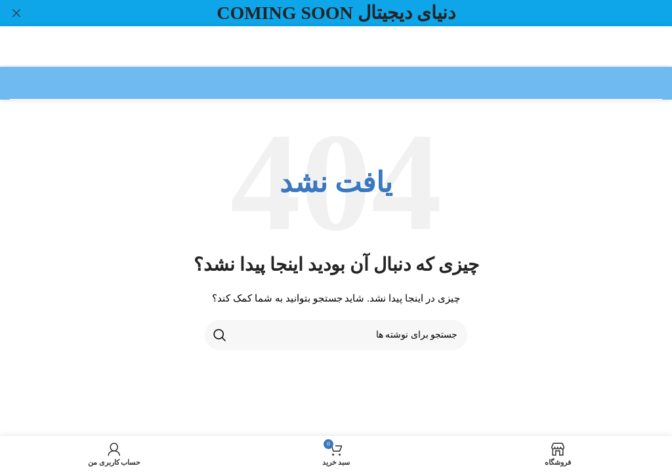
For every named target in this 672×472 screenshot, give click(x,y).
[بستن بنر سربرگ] (16, 13)
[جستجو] (336, 334)
